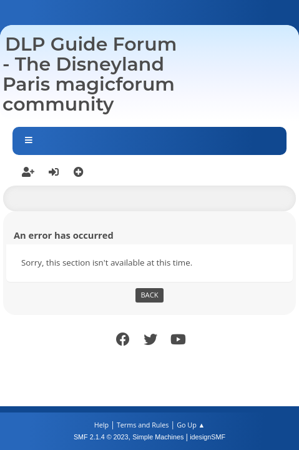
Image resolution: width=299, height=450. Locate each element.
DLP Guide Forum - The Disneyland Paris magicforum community (89, 74)
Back (149, 294)
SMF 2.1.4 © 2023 (101, 437)
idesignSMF (207, 437)
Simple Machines (158, 437)
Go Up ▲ (191, 424)
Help (101, 424)
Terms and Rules (143, 424)
